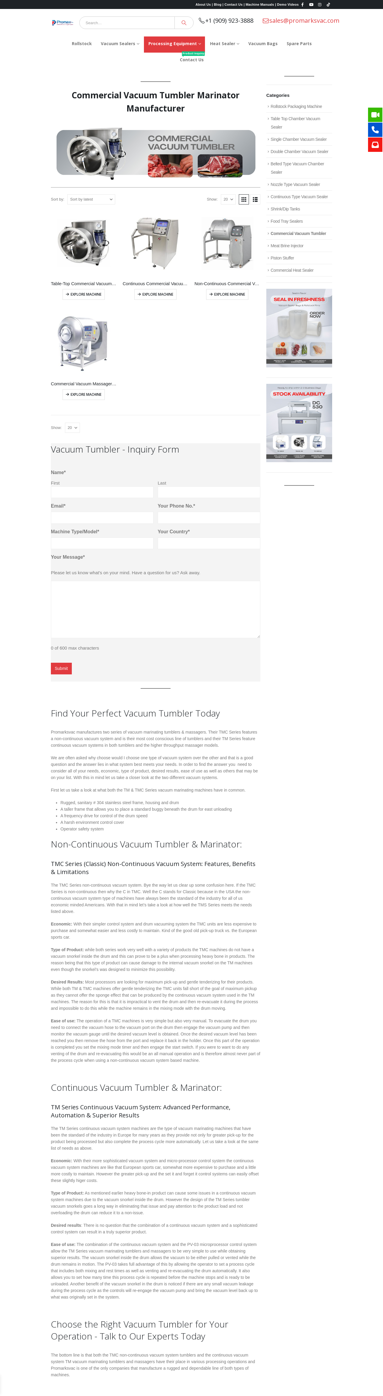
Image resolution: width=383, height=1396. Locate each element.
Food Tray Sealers (287, 221)
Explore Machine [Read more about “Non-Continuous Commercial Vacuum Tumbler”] (229, 294)
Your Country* (174, 531)
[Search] (184, 23)
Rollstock (82, 43)
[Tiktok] (328, 4)
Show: (212, 199)
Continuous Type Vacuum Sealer (299, 196)
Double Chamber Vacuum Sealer (300, 151)
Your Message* (68, 557)
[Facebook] (302, 4)
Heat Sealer (222, 43)
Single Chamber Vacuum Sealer (299, 139)
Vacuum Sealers (118, 43)
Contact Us (192, 57)
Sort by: (57, 199)
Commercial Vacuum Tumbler (298, 233)
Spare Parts (299, 43)
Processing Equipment (172, 43)
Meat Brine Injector (287, 245)
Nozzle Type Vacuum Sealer (295, 184)
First (55, 482)
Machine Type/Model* (75, 531)
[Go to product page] (84, 243)
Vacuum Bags (263, 43)
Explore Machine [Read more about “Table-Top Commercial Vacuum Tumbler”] (86, 294)
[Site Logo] (63, 22)
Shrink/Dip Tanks (285, 209)
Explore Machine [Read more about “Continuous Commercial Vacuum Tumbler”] (157, 294)
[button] (244, 199)
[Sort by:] (91, 199)
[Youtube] (311, 4)
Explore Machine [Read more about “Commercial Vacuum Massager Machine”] (86, 394)
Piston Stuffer (282, 258)
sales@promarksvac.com (300, 20)
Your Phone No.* (176, 505)
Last (162, 482)
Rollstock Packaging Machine (296, 106)
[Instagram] (320, 4)
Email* (58, 505)
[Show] (228, 199)
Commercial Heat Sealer (292, 270)
